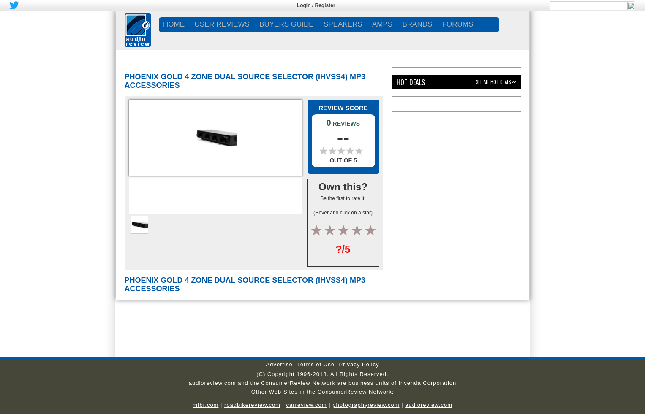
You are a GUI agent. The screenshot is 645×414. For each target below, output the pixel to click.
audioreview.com (428, 405)
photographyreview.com (365, 405)
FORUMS (458, 24)
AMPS (382, 24)
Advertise (279, 364)
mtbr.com (205, 405)
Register (325, 5)
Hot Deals (411, 82)
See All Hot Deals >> (496, 81)
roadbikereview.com (252, 405)
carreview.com (306, 405)
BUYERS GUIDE (286, 24)
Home (174, 24)
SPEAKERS (343, 24)
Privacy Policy (359, 364)
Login (304, 5)
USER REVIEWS (221, 24)
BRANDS (417, 24)
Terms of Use (316, 364)
